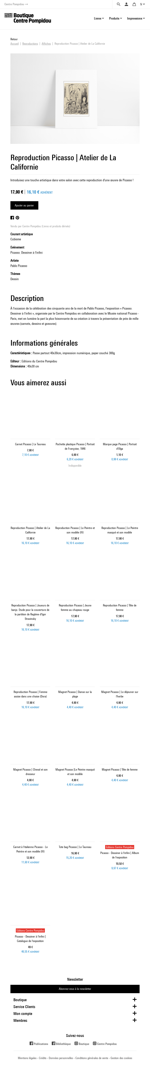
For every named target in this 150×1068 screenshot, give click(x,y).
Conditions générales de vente (91, 1058)
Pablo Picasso (18, 266)
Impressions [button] (134, 18)
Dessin (14, 279)
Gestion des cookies (121, 1058)
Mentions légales (27, 1058)
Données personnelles (61, 1058)
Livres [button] (97, 18)
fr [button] (141, 4)
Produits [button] (114, 18)
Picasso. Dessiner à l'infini (26, 252)
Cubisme (15, 239)
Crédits (42, 1058)
